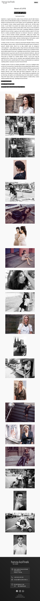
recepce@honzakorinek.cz (21, 579)
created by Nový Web (20, 597)
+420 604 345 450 (18, 577)
